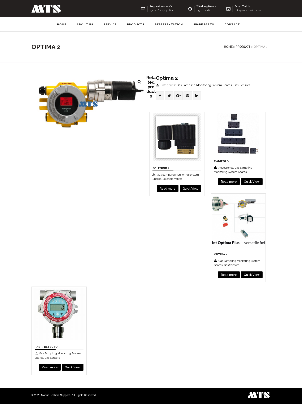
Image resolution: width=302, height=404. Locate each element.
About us (85, 24)
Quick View (190, 188)
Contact (232, 24)
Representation (169, 24)
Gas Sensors (241, 84)
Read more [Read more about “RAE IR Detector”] (50, 366)
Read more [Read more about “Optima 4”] (229, 274)
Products (135, 24)
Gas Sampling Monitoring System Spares (204, 84)
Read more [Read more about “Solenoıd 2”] (168, 188)
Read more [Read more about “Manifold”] (229, 181)
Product (243, 46)
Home (61, 24)
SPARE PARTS (203, 24)
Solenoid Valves (172, 178)
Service (110, 24)
